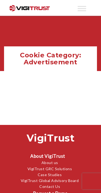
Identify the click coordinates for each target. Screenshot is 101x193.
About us (49, 162)
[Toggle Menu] (82, 8)
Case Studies (50, 174)
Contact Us (49, 186)
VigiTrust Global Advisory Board (50, 180)
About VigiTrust (47, 156)
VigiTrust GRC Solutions (49, 168)
